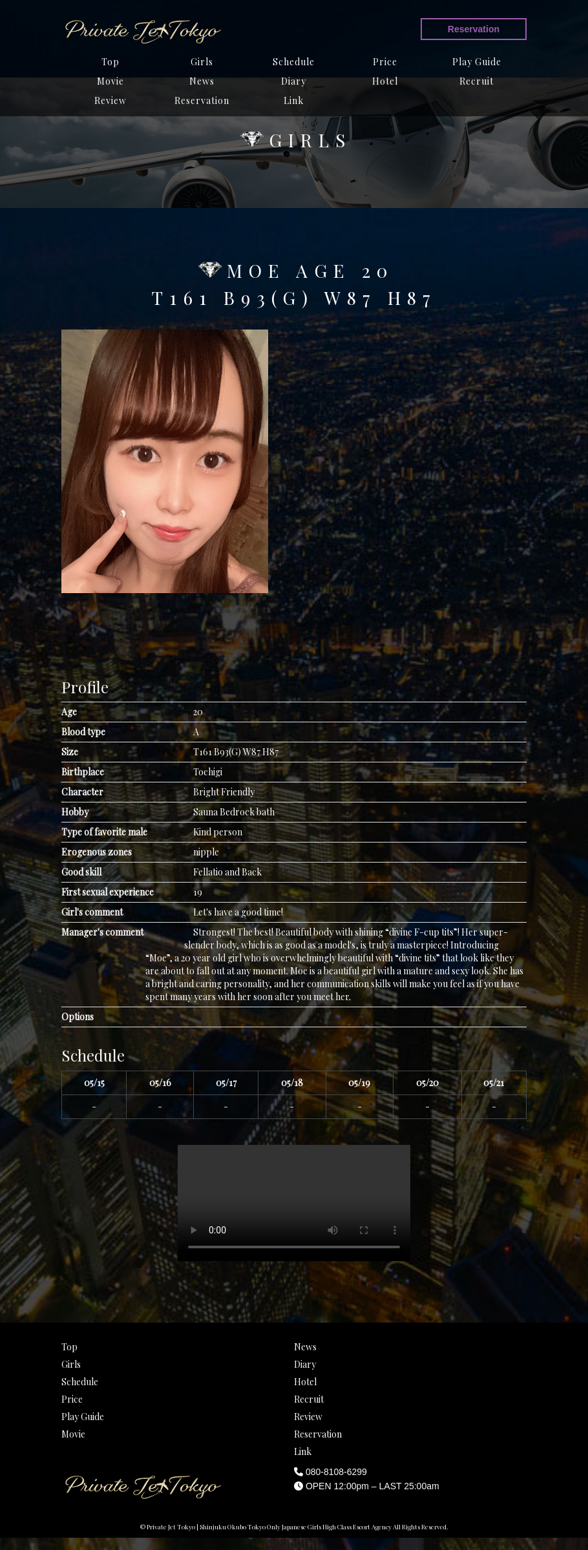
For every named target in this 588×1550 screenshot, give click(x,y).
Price (385, 62)
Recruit (476, 81)
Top (110, 62)
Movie (110, 81)
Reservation (473, 29)
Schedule (294, 62)
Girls (202, 62)
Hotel (385, 81)
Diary (293, 81)
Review (110, 100)
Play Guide (476, 62)
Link (294, 100)
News (202, 81)
